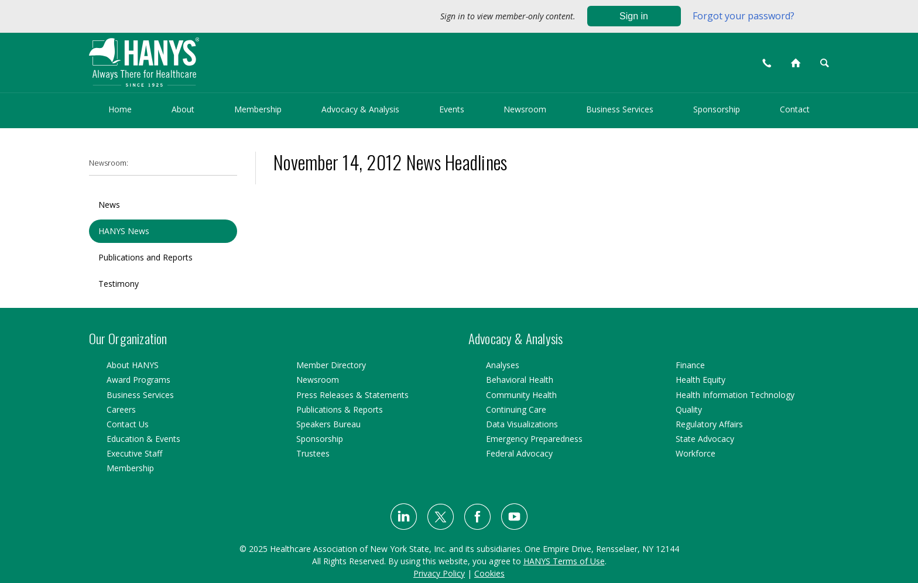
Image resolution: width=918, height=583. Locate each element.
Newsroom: (108, 163)
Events (451, 109)
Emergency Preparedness (534, 438)
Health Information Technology (735, 394)
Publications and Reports (145, 257)
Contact (795, 109)
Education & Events (143, 438)
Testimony (118, 283)
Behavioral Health (519, 379)
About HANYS (133, 365)
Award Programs (138, 379)
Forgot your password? (743, 15)
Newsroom (524, 109)
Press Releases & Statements (352, 394)
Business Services (619, 109)
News (109, 204)
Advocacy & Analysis (360, 109)
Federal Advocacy (519, 453)
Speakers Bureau (328, 424)
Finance (690, 365)
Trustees (313, 453)
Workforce (695, 453)
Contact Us (128, 424)
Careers (121, 409)
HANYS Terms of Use (564, 561)
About (183, 109)
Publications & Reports (339, 409)
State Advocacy (705, 438)
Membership (258, 109)
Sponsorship (716, 109)
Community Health (521, 394)
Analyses (502, 365)
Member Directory (331, 365)
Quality (689, 409)
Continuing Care (516, 409)
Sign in (633, 16)
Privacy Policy (439, 573)
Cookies (489, 573)
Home (120, 109)
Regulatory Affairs (709, 424)
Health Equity (700, 379)
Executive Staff (134, 453)
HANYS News (123, 230)
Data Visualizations (522, 424)
